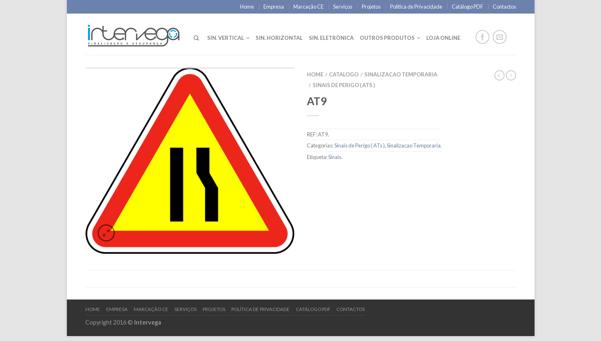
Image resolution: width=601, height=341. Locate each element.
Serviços (342, 6)
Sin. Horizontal (279, 38)
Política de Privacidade (416, 6)
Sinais (334, 157)
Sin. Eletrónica (331, 38)
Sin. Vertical (225, 38)
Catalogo (344, 74)
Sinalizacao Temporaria (400, 74)
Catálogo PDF (467, 6)
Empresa (273, 6)
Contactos (504, 6)
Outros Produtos (387, 38)
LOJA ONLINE (443, 38)
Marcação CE (308, 6)
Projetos (371, 6)
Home (247, 6)
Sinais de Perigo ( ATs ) (344, 85)
